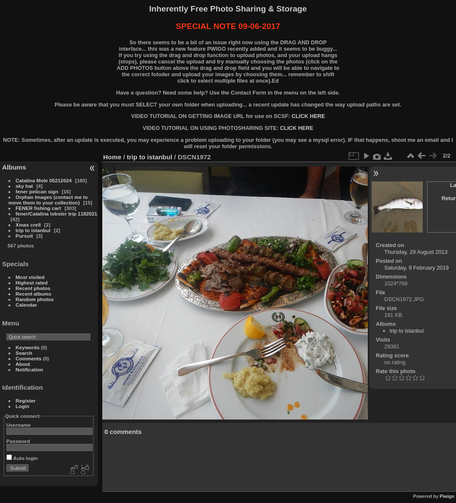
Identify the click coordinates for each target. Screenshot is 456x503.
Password (18, 441)
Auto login (22, 458)
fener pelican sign (37, 191)
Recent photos (33, 288)
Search (24, 353)
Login (22, 406)
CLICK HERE (308, 116)
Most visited (30, 277)
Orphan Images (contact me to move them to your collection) (48, 199)
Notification (29, 369)
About (23, 364)
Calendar (26, 305)
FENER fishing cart (38, 208)
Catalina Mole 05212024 (44, 180)
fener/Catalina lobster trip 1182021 (57, 213)
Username (18, 425)
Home (112, 157)
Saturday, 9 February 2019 (416, 267)
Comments (29, 358)
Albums (14, 167)
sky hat (24, 186)
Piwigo (447, 496)
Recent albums (34, 293)
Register (26, 400)
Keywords (28, 347)
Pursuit (24, 236)
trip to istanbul (33, 230)
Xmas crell (28, 224)
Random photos (35, 299)
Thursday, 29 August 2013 (415, 252)
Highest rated (32, 282)
